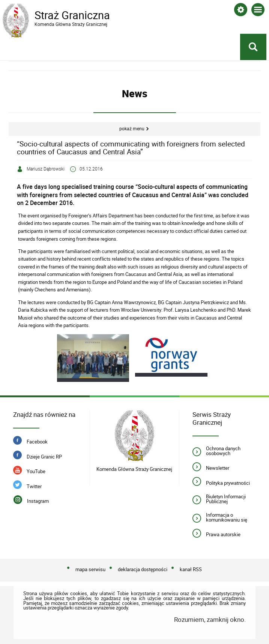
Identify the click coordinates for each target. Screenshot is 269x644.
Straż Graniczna (63, 15)
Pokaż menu (131, 128)
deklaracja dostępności (142, 569)
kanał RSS (191, 569)
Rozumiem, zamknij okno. (210, 619)
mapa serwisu (90, 569)
